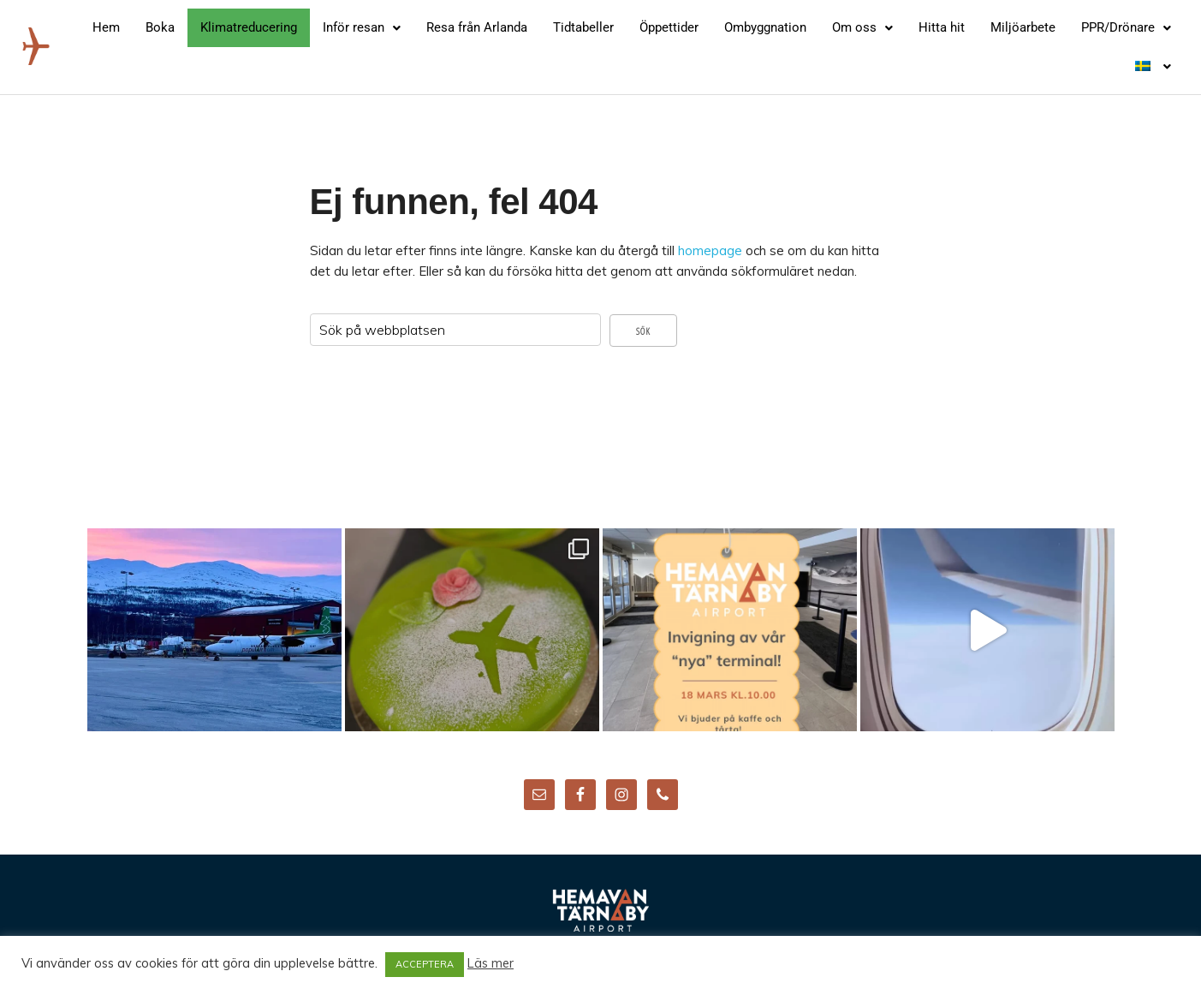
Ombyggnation (765, 27)
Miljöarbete (1022, 27)
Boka (160, 27)
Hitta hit (942, 27)
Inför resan (362, 27)
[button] (361, 28)
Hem (106, 27)
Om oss (862, 27)
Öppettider (669, 27)
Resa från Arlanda (476, 27)
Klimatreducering (248, 27)
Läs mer (490, 963)
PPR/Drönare (1126, 27)
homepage (710, 250)
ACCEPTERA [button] (424, 964)
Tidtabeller (583, 27)
